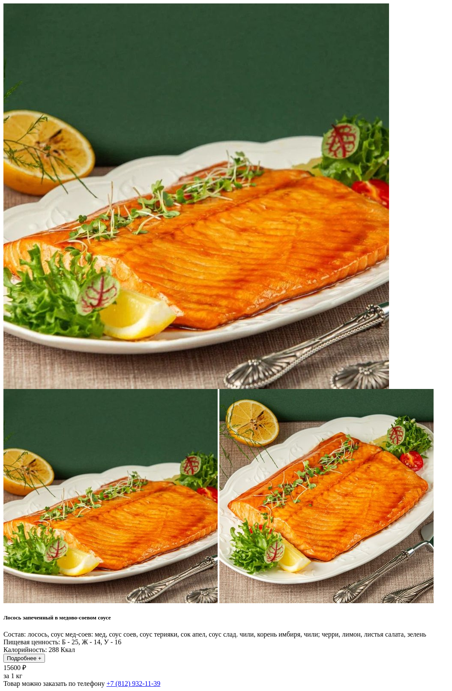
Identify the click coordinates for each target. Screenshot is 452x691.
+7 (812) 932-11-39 (134, 683)
